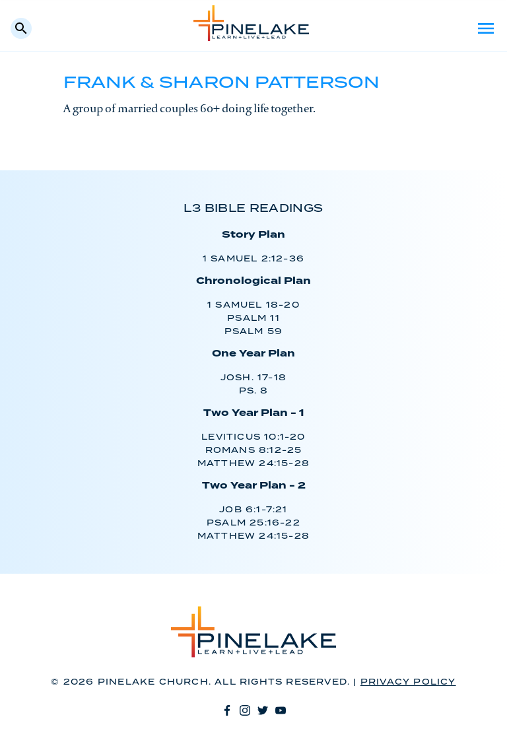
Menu (485, 28)
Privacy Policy (408, 682)
